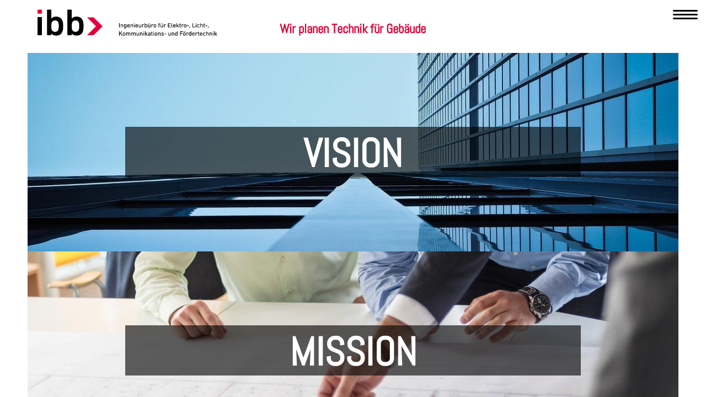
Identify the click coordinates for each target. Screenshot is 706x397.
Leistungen (350, 62)
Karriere (460, 62)
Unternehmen (227, 62)
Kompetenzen (291, 62)
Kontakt (507, 62)
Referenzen (407, 62)
